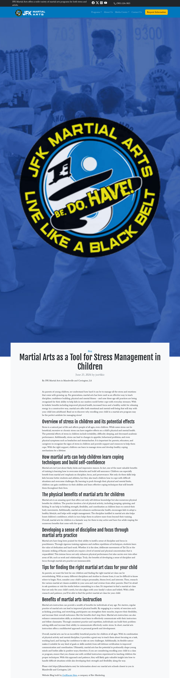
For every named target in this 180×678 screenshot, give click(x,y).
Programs (95, 12)
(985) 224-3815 (123, 3)
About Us (108, 12)
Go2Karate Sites (69, 675)
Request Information (156, 12)
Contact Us (137, 12)
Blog (90, 351)
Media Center (121, 12)
